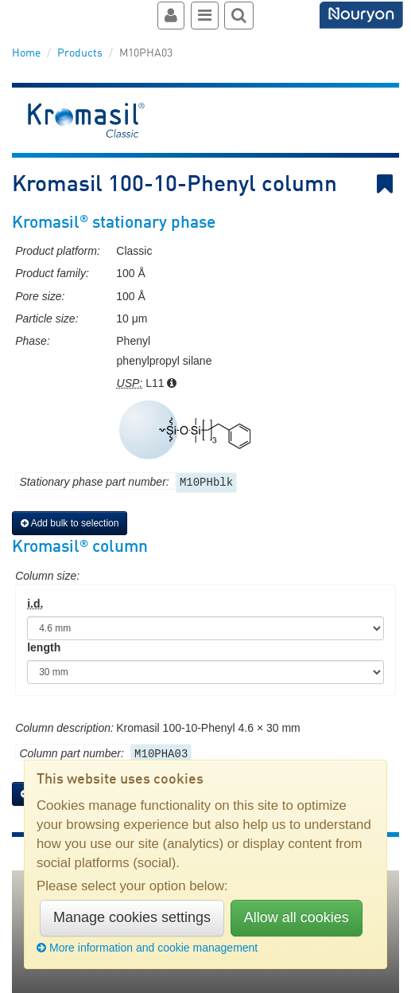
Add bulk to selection (69, 523)
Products (80, 53)
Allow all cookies (296, 917)
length (43, 647)
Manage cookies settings (132, 917)
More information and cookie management (147, 947)
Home (26, 53)
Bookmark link (388, 184)
